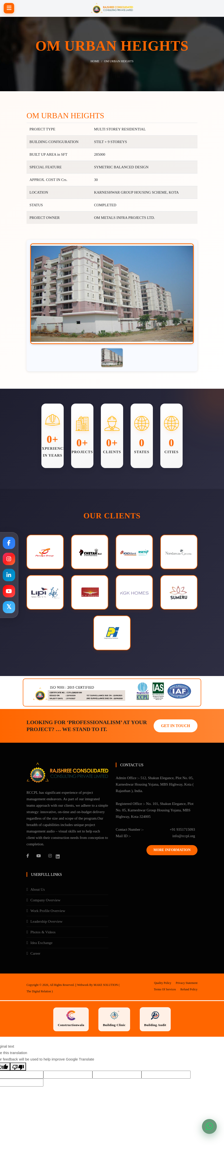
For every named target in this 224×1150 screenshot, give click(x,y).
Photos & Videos (43, 933)
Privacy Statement (186, 983)
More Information (172, 851)
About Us (37, 890)
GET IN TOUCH (175, 726)
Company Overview (45, 901)
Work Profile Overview (47, 912)
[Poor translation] (18, 1067)
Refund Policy (188, 990)
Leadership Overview (46, 922)
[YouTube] (38, 856)
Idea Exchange (41, 943)
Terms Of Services (165, 990)
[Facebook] (27, 856)
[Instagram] (50, 856)
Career (35, 954)
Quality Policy (162, 983)
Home (94, 61)
